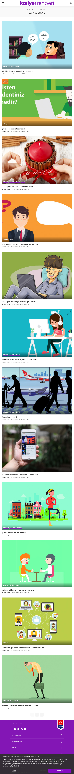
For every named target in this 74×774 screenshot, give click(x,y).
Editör (3, 73)
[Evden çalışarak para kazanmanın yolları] (37, 160)
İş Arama (6, 527)
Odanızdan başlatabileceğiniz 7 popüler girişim (20, 359)
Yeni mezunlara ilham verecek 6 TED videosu (20, 474)
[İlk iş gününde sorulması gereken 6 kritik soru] (37, 217)
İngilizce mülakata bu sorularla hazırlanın (18, 589)
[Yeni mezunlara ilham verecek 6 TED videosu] (37, 447)
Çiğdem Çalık (5, 131)
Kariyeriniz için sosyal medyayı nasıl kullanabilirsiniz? (23, 647)
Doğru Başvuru (8, 699)
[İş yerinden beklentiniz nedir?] (37, 102)
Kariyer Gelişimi (8, 66)
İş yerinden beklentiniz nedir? (13, 129)
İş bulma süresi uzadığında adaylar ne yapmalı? (20, 704)
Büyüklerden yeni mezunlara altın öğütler (18, 71)
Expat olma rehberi (9, 416)
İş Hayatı (5, 124)
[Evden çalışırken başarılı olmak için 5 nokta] (37, 275)
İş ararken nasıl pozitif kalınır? (14, 532)
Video (5, 469)
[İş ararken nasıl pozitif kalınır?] (37, 505)
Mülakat (5, 584)
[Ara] (71, 3)
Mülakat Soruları (14, 584)
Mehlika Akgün (6, 189)
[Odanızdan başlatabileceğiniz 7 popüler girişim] (37, 332)
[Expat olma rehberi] (37, 390)
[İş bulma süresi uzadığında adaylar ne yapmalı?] (37, 678)
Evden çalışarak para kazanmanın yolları (17, 186)
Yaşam (17, 66)
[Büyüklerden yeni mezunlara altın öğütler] (37, 45)
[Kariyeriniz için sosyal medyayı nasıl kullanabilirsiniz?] (37, 620)
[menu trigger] (4, 3)
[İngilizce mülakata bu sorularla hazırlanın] (37, 562)
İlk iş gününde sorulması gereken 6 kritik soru (20, 244)
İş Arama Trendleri (16, 527)
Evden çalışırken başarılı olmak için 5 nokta (19, 301)
